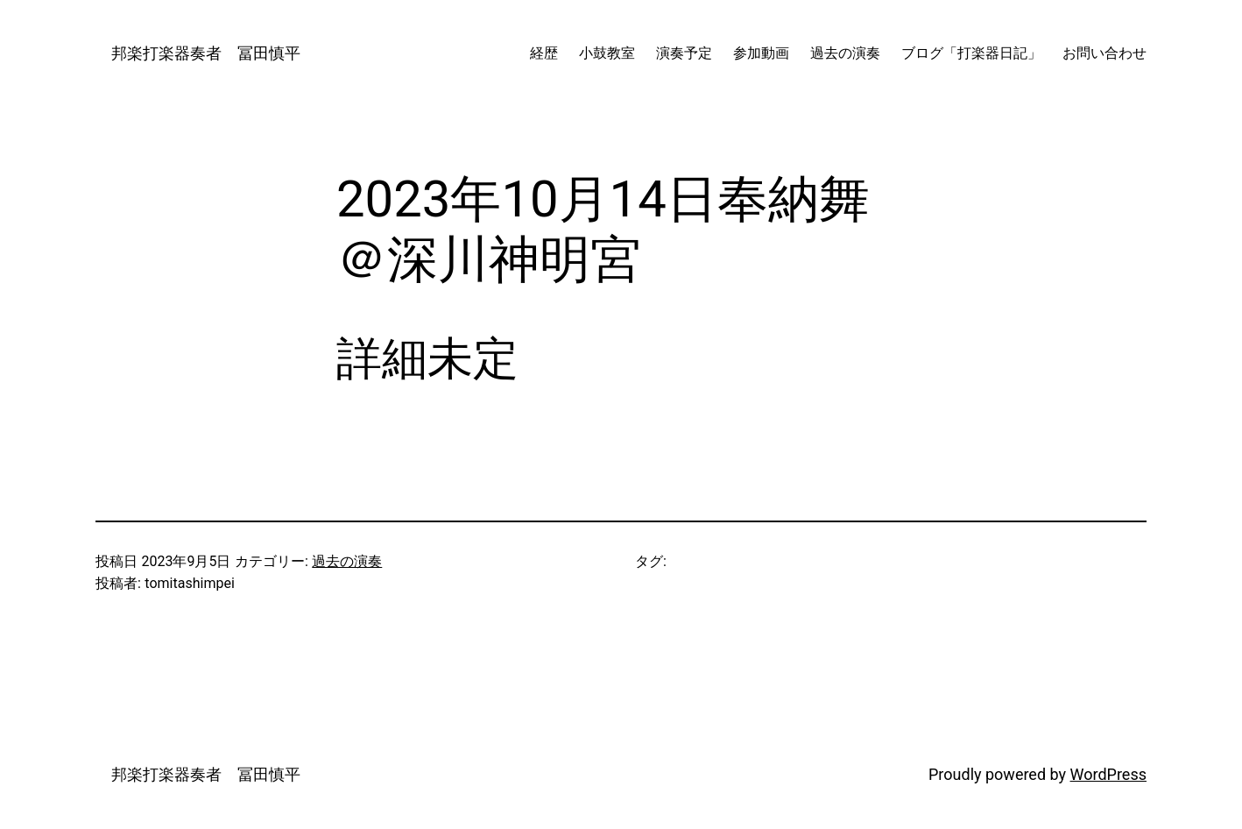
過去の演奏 (347, 561)
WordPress (1108, 774)
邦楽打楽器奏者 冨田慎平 (197, 53)
